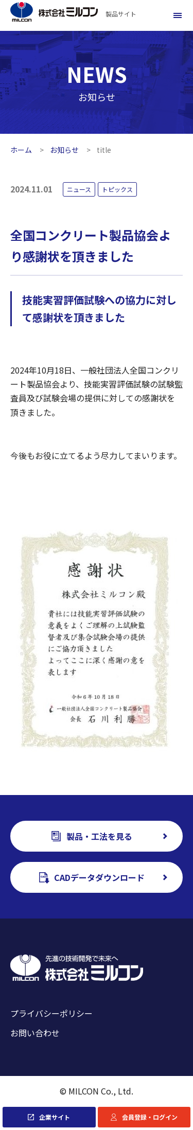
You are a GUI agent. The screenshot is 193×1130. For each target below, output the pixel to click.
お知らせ (64, 150)
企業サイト (54, 1117)
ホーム (21, 150)
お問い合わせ (35, 1033)
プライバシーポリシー (51, 1013)
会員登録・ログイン (150, 1117)
